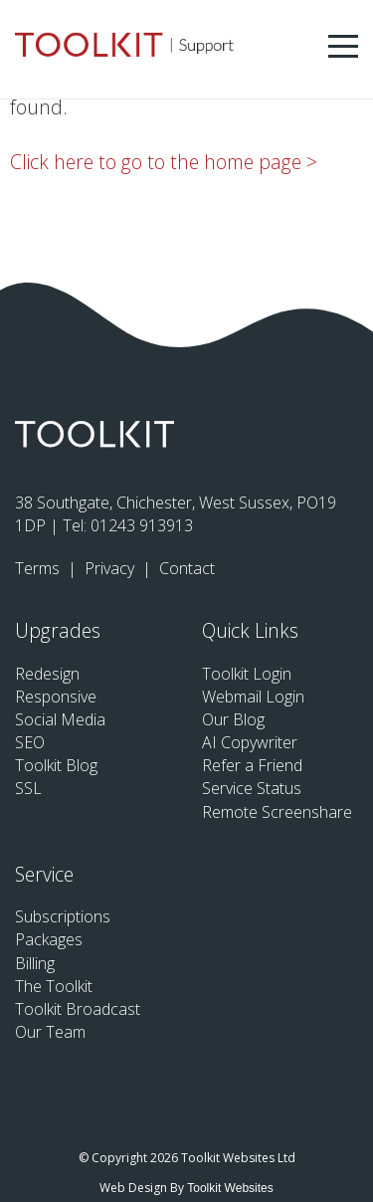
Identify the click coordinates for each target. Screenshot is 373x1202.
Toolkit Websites (230, 1188)
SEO (30, 742)
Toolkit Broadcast (77, 1009)
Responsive (55, 696)
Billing (35, 963)
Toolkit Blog (56, 765)
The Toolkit (54, 986)
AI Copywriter (249, 742)
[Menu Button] (343, 46)
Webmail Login (253, 696)
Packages (49, 939)
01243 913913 (142, 525)
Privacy (111, 568)
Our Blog (233, 719)
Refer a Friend (252, 765)
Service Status (251, 788)
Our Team (50, 1032)
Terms (39, 568)
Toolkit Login (246, 674)
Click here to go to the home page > (163, 161)
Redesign (47, 674)
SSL (28, 788)
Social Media (60, 719)
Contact (187, 568)
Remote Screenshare (277, 812)
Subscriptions (62, 916)
